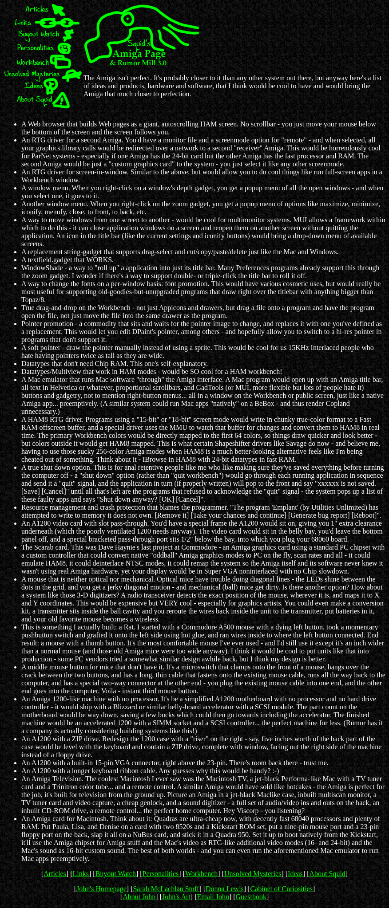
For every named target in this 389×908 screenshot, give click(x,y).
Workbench (201, 873)
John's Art (176, 896)
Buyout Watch (115, 873)
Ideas (295, 873)
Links (80, 873)
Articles (55, 873)
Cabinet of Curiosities (281, 888)
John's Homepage (101, 888)
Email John (213, 896)
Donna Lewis (225, 888)
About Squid (327, 873)
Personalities (161, 873)
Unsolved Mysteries (252, 873)
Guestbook (251, 896)
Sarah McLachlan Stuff (166, 888)
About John (139, 896)
